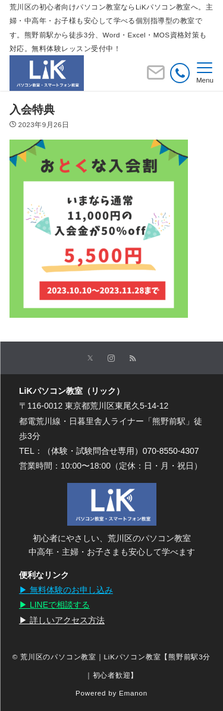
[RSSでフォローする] (132, 358)
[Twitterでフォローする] (90, 358)
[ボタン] (155, 77)
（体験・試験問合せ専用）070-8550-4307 (121, 451)
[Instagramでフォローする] (111, 358)
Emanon (133, 693)
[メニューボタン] (204, 73)
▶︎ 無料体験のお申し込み (66, 590)
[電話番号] (180, 73)
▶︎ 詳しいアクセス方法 (62, 620)
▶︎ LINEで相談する (54, 604)
